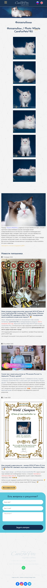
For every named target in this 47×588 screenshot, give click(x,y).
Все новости (9, 488)
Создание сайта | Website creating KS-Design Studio (23, 577)
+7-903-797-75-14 (17, 561)
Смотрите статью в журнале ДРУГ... (13, 245)
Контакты (43, 575)
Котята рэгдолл (29, 575)
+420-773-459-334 (15, 564)
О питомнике (8, 575)
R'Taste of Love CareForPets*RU (26, 472)
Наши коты (14, 575)
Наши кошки (22, 575)
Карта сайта (37, 575)
